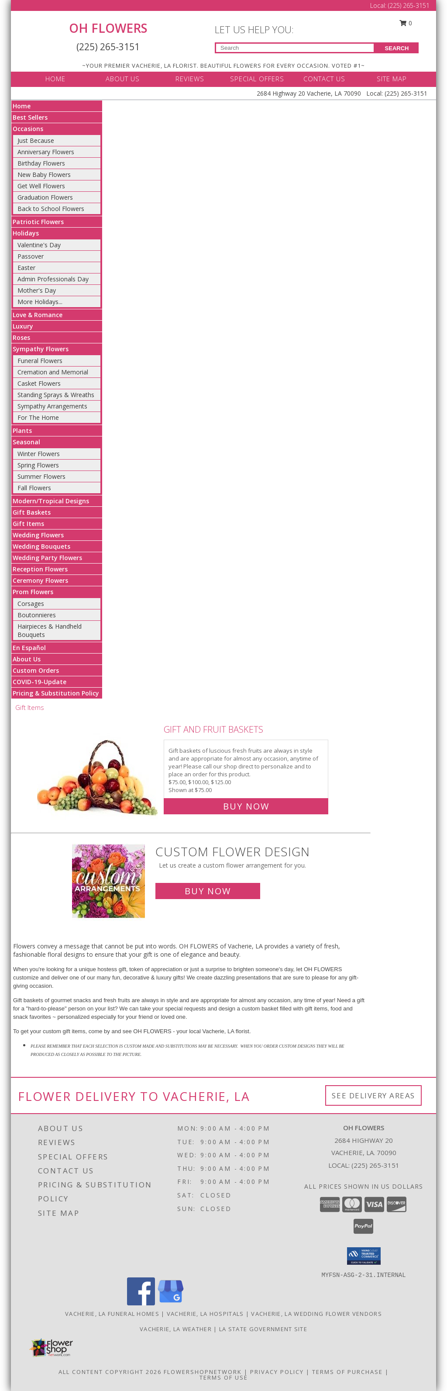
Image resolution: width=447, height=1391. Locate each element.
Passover (30, 256)
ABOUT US (123, 78)
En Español (29, 648)
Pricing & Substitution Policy (56, 693)
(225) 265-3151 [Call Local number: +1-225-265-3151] (409, 5)
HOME (55, 78)
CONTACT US (324, 78)
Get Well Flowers (41, 186)
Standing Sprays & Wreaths (55, 395)
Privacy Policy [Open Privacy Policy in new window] (277, 1372)
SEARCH (397, 48)
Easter (26, 267)
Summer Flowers (41, 476)
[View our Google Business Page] (171, 1303)
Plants (22, 430)
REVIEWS (189, 78)
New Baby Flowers (44, 174)
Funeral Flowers (39, 360)
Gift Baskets (32, 512)
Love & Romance (37, 315)
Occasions (28, 129)
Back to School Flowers (50, 208)
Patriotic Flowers (38, 222)
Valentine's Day (39, 245)
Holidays (26, 233)
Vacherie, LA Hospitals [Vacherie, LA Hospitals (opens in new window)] (205, 1314)
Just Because (35, 140)
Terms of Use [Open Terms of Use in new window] (223, 1377)
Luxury (23, 326)
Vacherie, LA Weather (176, 1329)
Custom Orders (36, 670)
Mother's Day (36, 290)
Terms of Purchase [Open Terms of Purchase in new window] (347, 1372)
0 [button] (406, 23)
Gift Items (28, 523)
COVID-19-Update (39, 682)
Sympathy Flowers (41, 349)
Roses (21, 337)
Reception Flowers (40, 569)
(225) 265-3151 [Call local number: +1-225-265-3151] (375, 1165)
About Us (27, 659)
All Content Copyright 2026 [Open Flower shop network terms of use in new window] (110, 1372)
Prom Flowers (33, 592)
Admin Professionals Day (53, 279)
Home (22, 106)
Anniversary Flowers (45, 152)
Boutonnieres (36, 615)
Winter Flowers (38, 454)
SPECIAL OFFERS (257, 78)
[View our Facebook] (141, 1303)
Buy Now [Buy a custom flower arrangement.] (208, 891)
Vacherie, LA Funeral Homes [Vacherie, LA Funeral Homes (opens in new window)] (112, 1314)
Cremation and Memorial (52, 372)
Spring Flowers (38, 465)
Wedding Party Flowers (47, 558)
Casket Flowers (39, 383)
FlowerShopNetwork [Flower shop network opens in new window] (203, 1372)
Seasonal (26, 442)
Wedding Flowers (38, 535)
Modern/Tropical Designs (51, 501)
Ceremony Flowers (40, 580)
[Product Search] (295, 47)
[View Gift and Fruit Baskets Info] (98, 766)
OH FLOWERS (108, 28)
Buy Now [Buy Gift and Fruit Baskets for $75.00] (246, 806)
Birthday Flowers (41, 163)
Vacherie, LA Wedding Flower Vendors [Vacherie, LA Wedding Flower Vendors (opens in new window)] (316, 1314)
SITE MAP (392, 78)
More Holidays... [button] (39, 302)
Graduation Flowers (45, 197)
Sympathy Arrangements (52, 406)
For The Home (38, 417)
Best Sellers (30, 117)
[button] (364, 1256)
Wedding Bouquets (41, 546)
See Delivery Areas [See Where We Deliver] (373, 1095)
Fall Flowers (34, 488)
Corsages (30, 603)
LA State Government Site (263, 1329)
